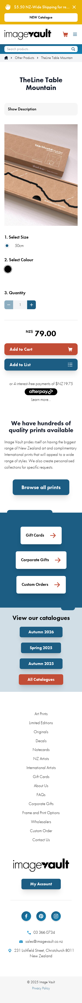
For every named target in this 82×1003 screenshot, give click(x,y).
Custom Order (41, 830)
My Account (41, 884)
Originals (41, 731)
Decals (41, 741)
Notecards (41, 749)
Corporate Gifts (41, 803)
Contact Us (41, 839)
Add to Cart (41, 349)
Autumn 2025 (41, 663)
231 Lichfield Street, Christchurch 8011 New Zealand (41, 953)
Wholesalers (41, 821)
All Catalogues (41, 679)
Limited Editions (41, 722)
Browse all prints (41, 487)
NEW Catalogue (41, 17)
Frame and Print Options (41, 812)
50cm (14, 245)
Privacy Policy (41, 988)
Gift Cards (41, 776)
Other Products (24, 58)
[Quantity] (20, 304)
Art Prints (41, 713)
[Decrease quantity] (8, 304)
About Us (41, 785)
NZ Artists (41, 758)
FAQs (41, 794)
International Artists (41, 767)
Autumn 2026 (41, 632)
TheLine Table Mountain (57, 58)
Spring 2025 (41, 647)
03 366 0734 (41, 932)
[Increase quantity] (31, 304)
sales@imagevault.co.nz (41, 941)
